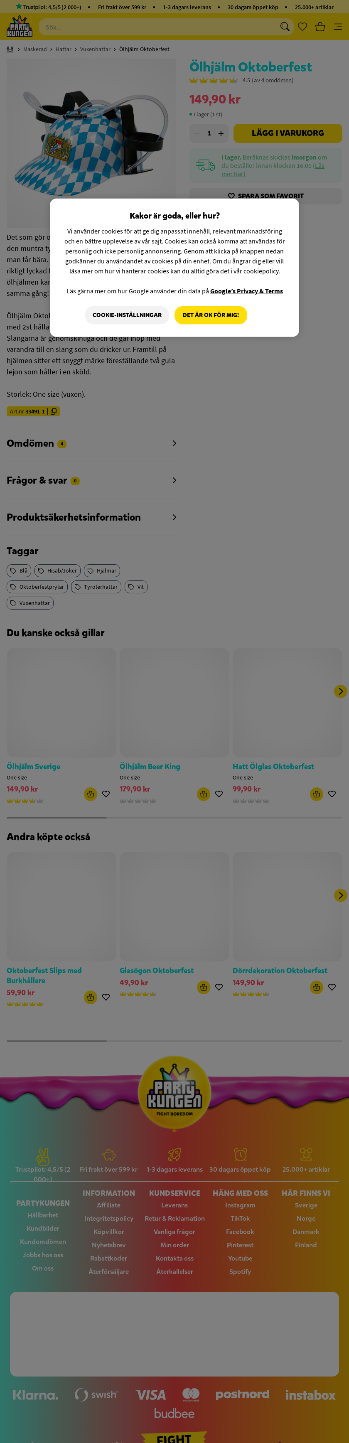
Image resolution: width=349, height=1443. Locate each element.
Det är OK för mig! (211, 315)
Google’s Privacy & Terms (246, 291)
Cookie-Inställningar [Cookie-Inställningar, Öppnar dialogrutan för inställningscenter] (126, 315)
